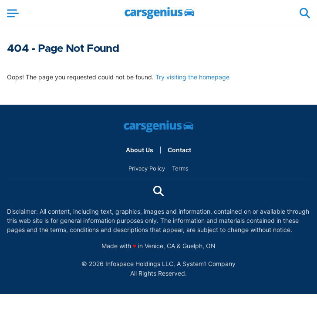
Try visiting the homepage (192, 77)
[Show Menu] (13, 13)
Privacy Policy (146, 168)
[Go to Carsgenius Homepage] (159, 13)
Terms (180, 168)
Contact (179, 150)
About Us (139, 150)
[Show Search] (305, 13)
